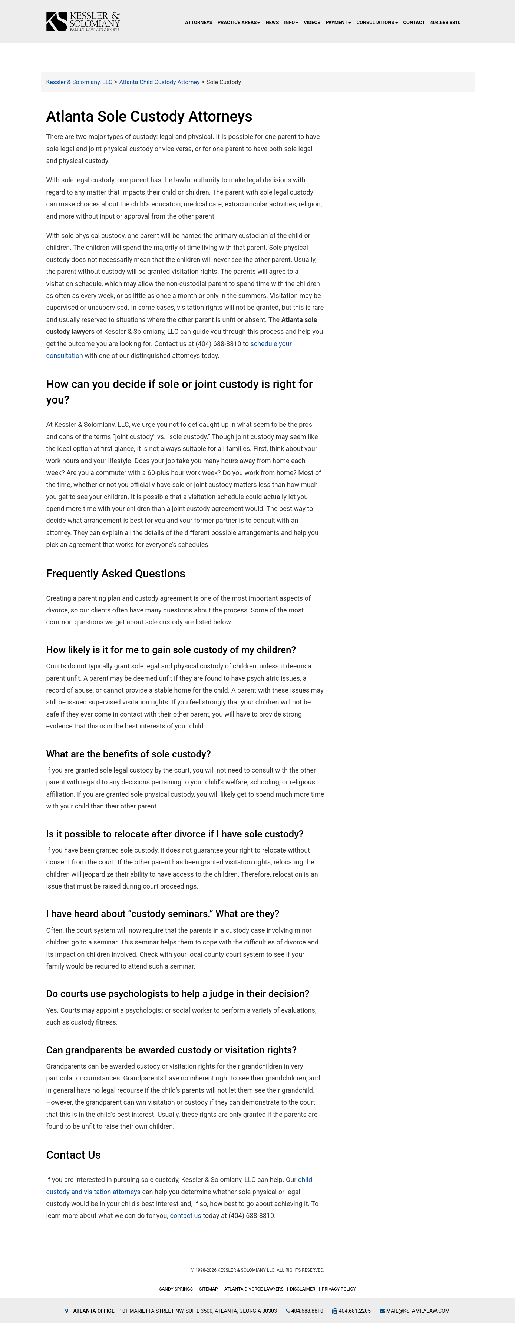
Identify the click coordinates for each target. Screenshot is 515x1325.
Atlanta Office (94, 1313)
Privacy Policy (339, 1291)
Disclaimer (302, 1291)
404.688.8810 (445, 22)
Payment (338, 22)
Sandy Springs (176, 1291)
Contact (414, 22)
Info (291, 22)
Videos (312, 22)
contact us (185, 1218)
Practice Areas (239, 22)
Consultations (377, 22)
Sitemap (208, 1291)
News (272, 22)
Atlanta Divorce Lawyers (254, 1291)
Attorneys (198, 22)
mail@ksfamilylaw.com (415, 1313)
